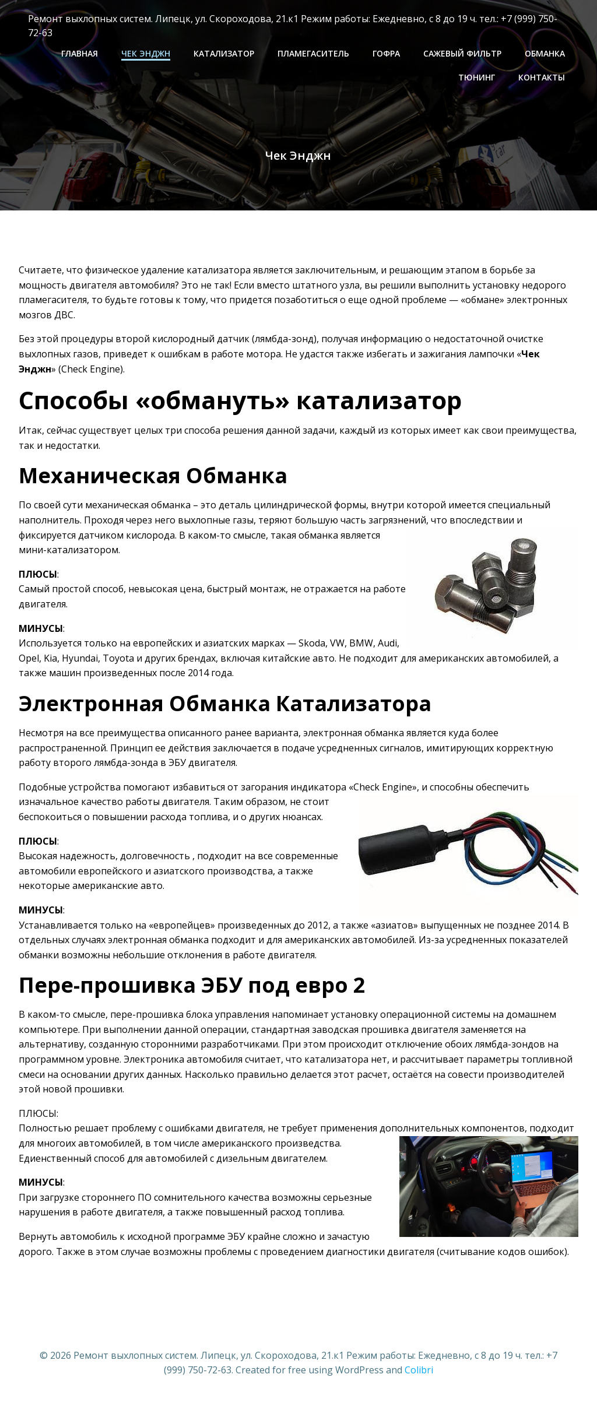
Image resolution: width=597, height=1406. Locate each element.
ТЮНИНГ (478, 76)
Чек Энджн (147, 52)
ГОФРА (388, 52)
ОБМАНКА (546, 52)
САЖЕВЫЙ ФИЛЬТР (464, 52)
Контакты (543, 76)
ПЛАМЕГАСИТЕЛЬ (315, 52)
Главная (81, 52)
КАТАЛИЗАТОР (225, 52)
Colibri (419, 1371)
